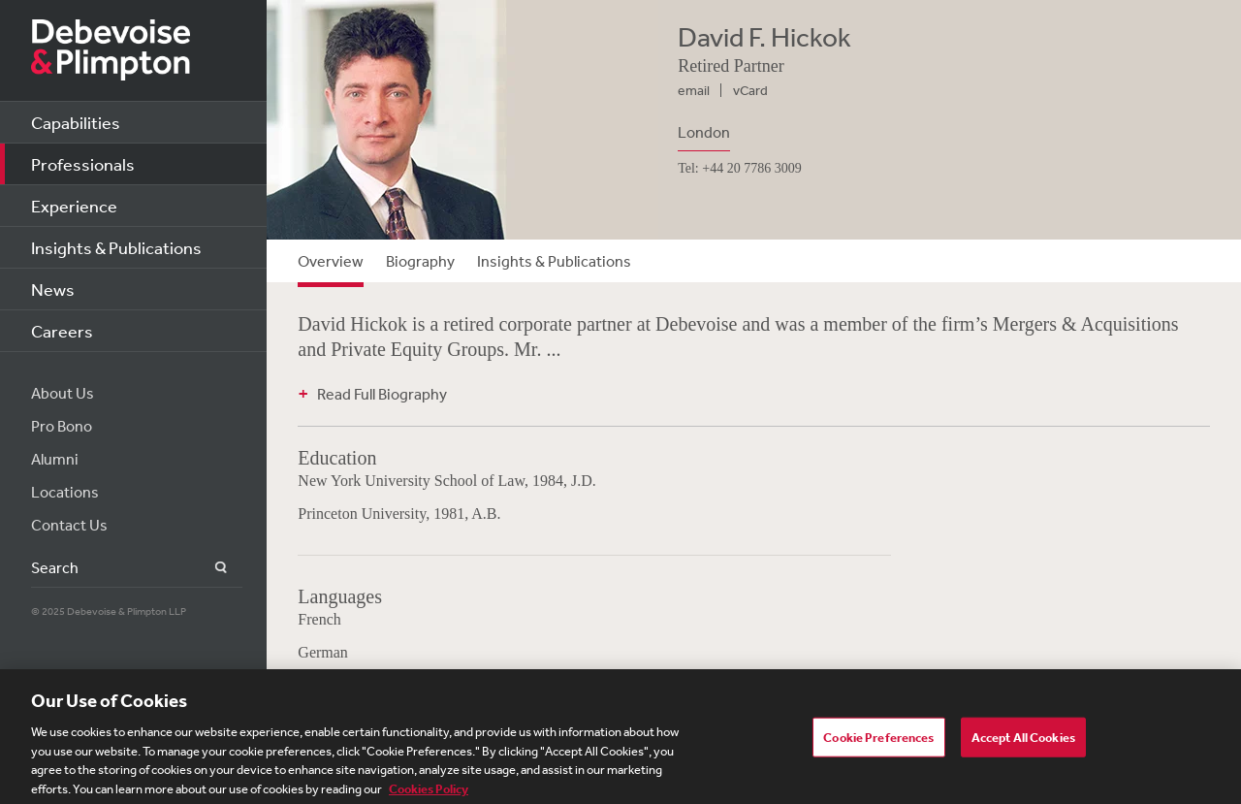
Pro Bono (61, 425)
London (704, 132)
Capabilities (75, 122)
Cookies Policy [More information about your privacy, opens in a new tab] (428, 794)
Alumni (55, 458)
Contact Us (69, 524)
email (694, 90)
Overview (331, 261)
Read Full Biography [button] (382, 393)
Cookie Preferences (878, 741)
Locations (65, 491)
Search (210, 568)
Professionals (83, 164)
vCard (750, 90)
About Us (62, 392)
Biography (420, 261)
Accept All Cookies (1023, 741)
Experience (74, 205)
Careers (62, 330)
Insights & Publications (116, 247)
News (53, 289)
